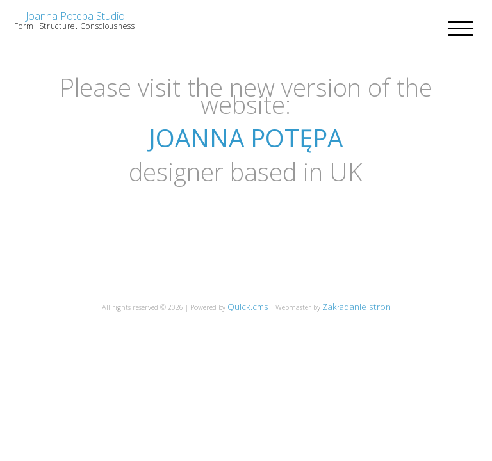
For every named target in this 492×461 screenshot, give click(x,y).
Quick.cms (247, 306)
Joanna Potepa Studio (75, 16)
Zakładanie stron (356, 306)
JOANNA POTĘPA (246, 137)
